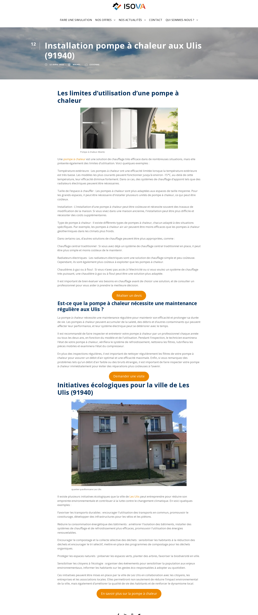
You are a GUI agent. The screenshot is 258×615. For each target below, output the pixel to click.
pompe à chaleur (74, 159)
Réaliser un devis (129, 295)
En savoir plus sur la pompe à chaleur (129, 593)
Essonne (95, 65)
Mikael (77, 65)
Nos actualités (130, 20)
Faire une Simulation (76, 20)
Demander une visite (129, 376)
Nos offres (103, 20)
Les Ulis (134, 496)
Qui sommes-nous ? (180, 20)
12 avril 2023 (57, 65)
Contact (155, 20)
